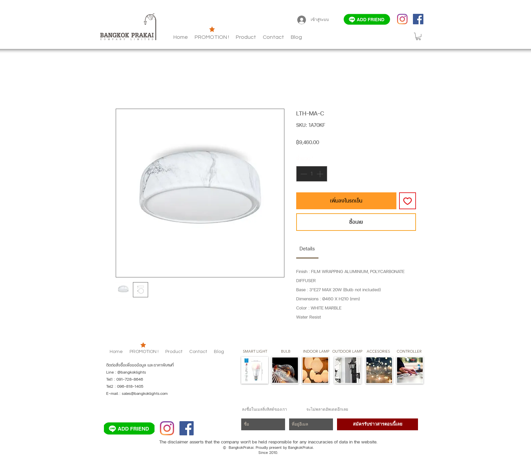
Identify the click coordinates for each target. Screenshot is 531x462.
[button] (296, 37)
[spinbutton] (312, 173)
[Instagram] (402, 19)
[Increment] (320, 173)
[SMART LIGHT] (255, 351)
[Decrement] (303, 173)
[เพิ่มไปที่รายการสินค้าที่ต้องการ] (407, 200)
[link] (307, 248)
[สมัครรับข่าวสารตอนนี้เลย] (377, 424)
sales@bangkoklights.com (145, 393)
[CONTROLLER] (409, 351)
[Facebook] (418, 19)
